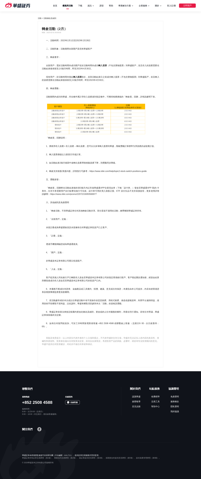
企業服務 (143, 6)
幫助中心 (155, 406)
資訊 (89, 6)
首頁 (55, 6)
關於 (157, 6)
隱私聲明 (175, 406)
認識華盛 (136, 396)
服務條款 (175, 401)
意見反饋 (136, 406)
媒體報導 (136, 401)
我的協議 (175, 411)
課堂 (102, 6)
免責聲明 (175, 396)
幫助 (111, 6)
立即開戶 (187, 5)
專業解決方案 (124, 6)
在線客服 (74, 402)
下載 (80, 6)
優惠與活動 (67, 6)
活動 (39, 18)
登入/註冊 (171, 6)
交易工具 (155, 401)
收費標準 (155, 396)
